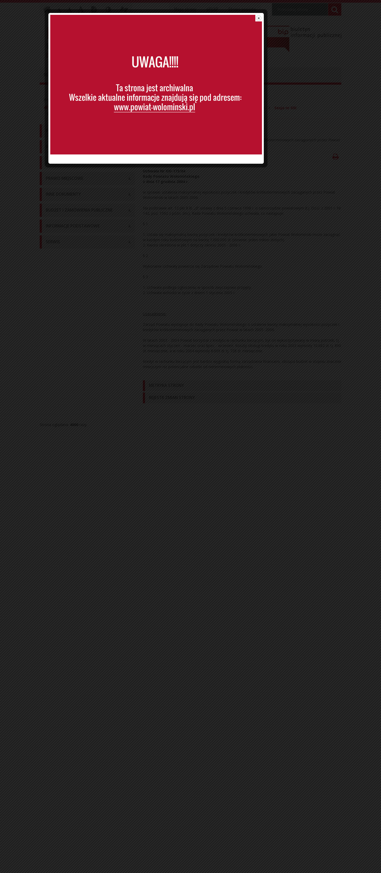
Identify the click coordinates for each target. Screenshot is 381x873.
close (293, 25)
